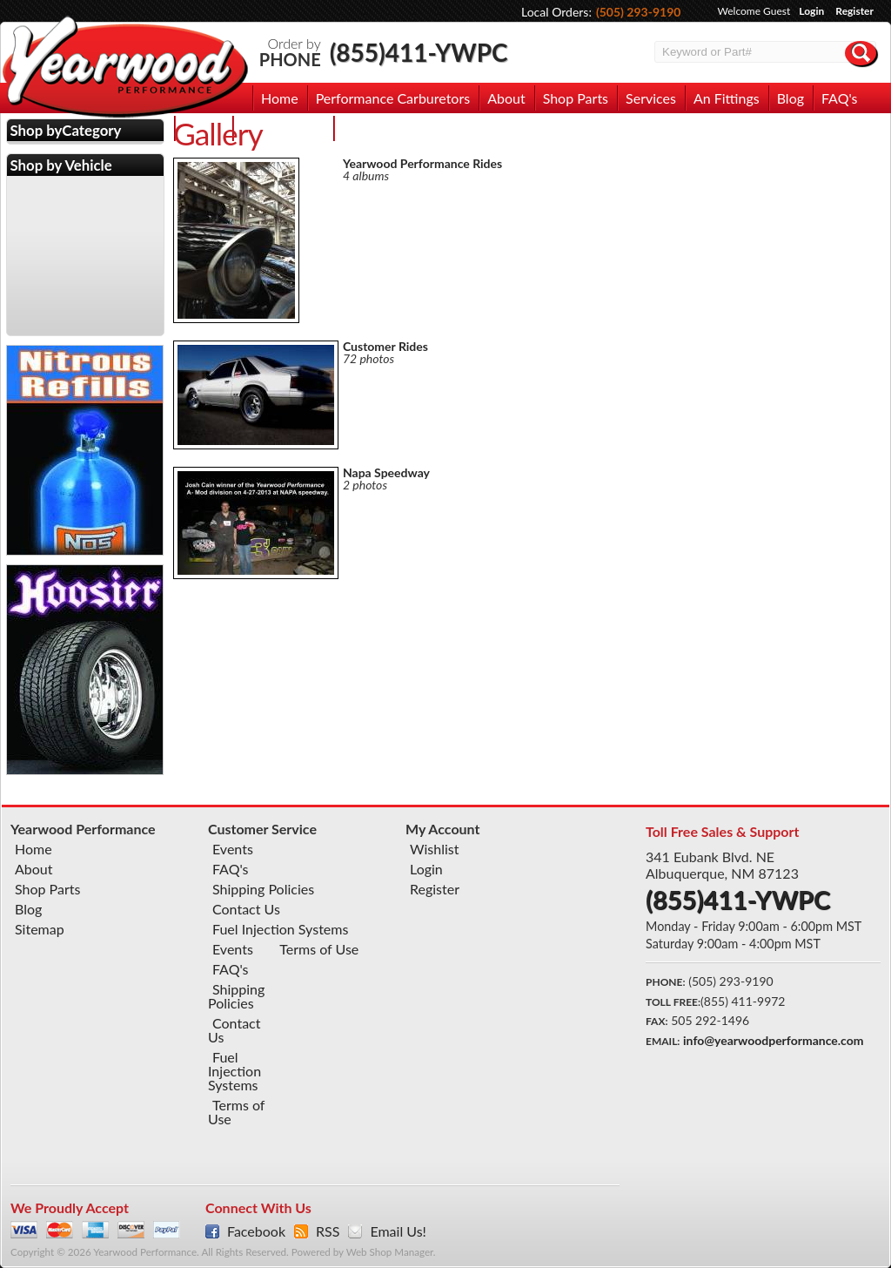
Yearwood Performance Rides (422, 163)
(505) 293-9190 (638, 11)
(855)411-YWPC (419, 52)
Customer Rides (385, 346)
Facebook (256, 1231)
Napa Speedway (386, 472)
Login (811, 10)
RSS (327, 1231)
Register (854, 10)
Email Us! (397, 1231)
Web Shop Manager (389, 1252)
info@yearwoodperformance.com (773, 1040)
